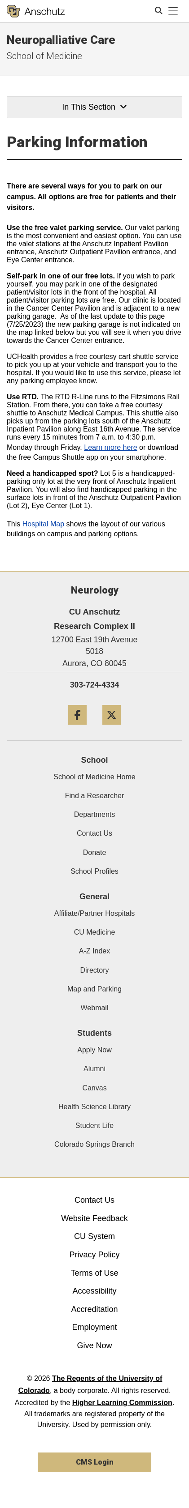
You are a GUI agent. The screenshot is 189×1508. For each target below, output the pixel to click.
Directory (94, 970)
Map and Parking (94, 989)
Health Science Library (94, 1107)
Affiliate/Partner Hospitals (94, 913)
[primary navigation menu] (173, 11)
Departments (94, 814)
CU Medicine (94, 932)
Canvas (94, 1088)
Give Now (94, 1345)
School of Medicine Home (94, 777)
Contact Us (94, 833)
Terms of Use (94, 1273)
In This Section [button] (94, 107)
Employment (94, 1327)
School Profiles (94, 871)
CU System (94, 1236)
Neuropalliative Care (61, 40)
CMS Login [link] (94, 1462)
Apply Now (94, 1050)
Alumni (94, 1068)
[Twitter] (111, 728)
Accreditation (94, 1309)
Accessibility (94, 1290)
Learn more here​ (110, 447)
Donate (94, 852)
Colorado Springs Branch (94, 1144)
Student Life (94, 1125)
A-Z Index (94, 951)
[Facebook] (77, 728)
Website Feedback (94, 1218)
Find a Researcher (94, 795)
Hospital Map (43, 524)
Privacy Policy (94, 1254)
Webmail (95, 1008)
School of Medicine (44, 56)
